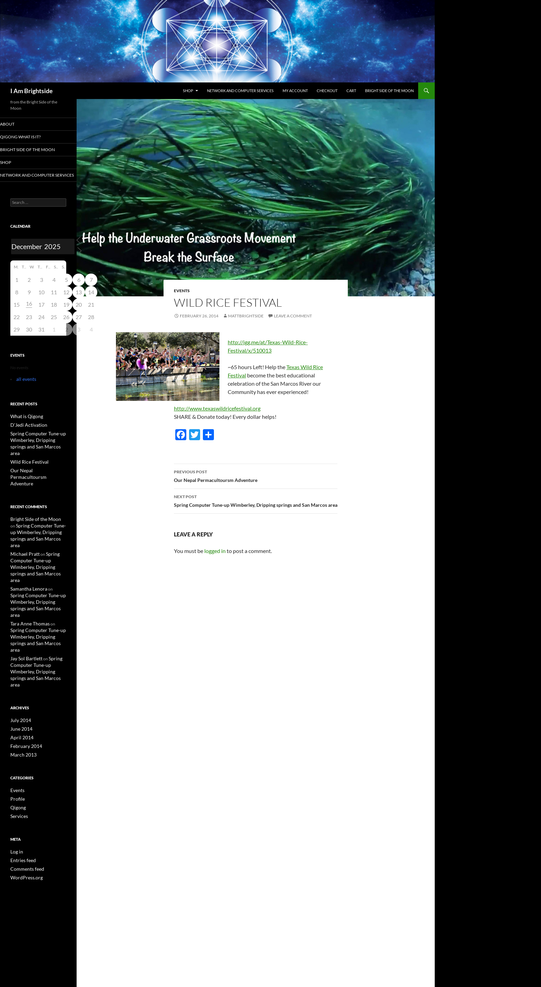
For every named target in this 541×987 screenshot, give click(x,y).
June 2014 (19, 679)
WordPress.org (24, 824)
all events (24, 385)
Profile (16, 747)
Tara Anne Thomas (27, 590)
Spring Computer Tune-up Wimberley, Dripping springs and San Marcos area (255, 500)
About (16, 124)
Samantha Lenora (26, 563)
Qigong (17, 755)
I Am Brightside (31, 91)
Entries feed (21, 807)
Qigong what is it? (28, 137)
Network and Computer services (240, 90)
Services (17, 764)
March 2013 (21, 704)
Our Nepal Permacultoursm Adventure (255, 475)
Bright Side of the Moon (389, 90)
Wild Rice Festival (26, 459)
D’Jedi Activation (25, 430)
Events (182, 290)
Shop (188, 90)
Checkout (327, 90)
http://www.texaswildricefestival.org (217, 408)
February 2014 (24, 695)
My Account (295, 90)
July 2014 (19, 670)
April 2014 (20, 687)
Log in (15, 799)
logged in (215, 550)
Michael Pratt (22, 536)
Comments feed (24, 815)
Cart (351, 90)
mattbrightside (246, 315)
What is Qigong (24, 422)
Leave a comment (293, 315)
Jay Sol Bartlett (23, 617)
